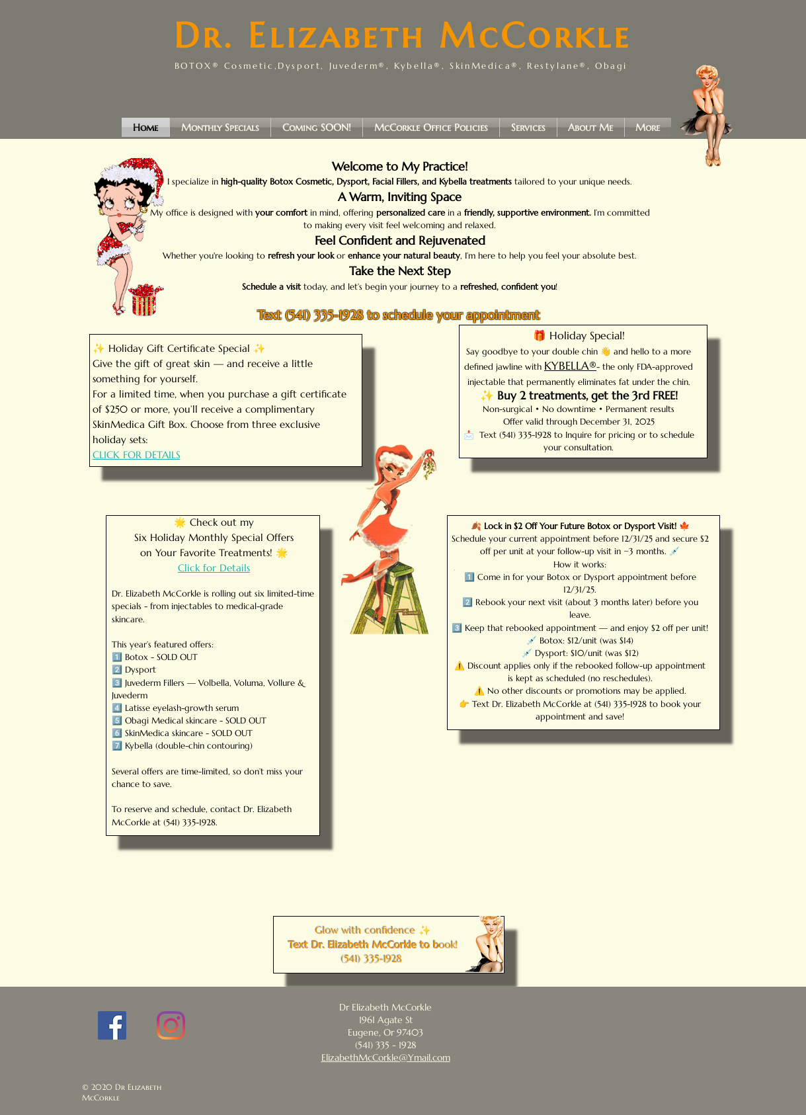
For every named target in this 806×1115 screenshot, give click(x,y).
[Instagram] (171, 1025)
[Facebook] (112, 1025)
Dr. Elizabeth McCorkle (403, 35)
